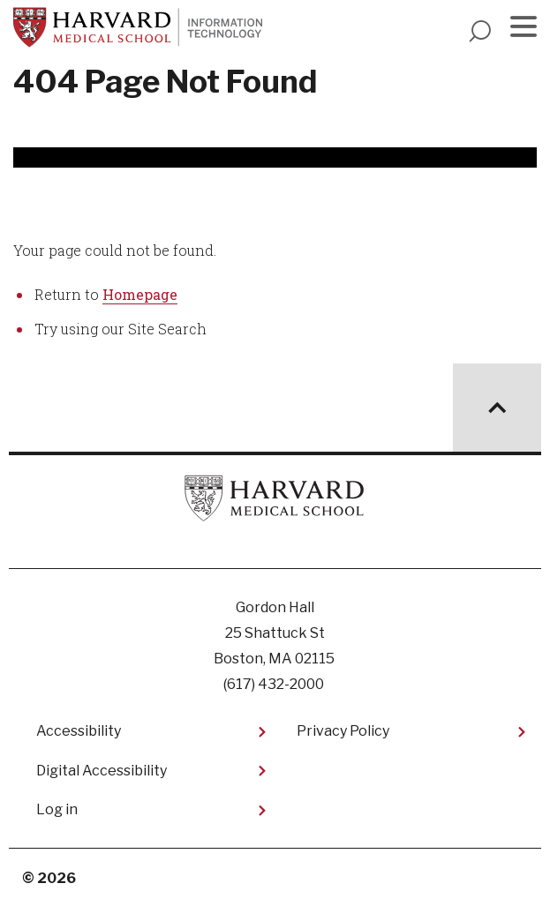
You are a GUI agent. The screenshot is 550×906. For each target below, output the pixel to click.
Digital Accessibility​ (101, 770)
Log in (57, 809)
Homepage (139, 294)
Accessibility (78, 731)
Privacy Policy (343, 731)
